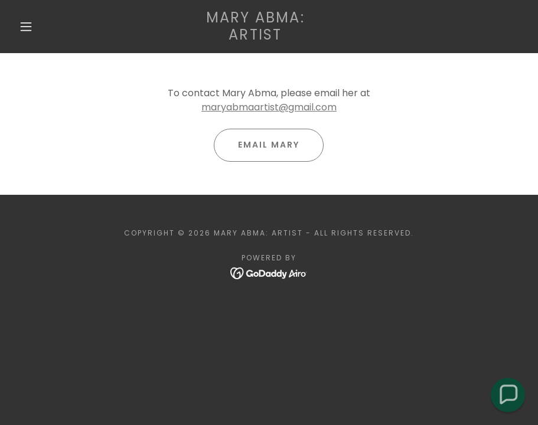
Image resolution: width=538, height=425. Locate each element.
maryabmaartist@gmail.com (269, 107)
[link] (255, 36)
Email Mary (268, 145)
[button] (26, 26)
